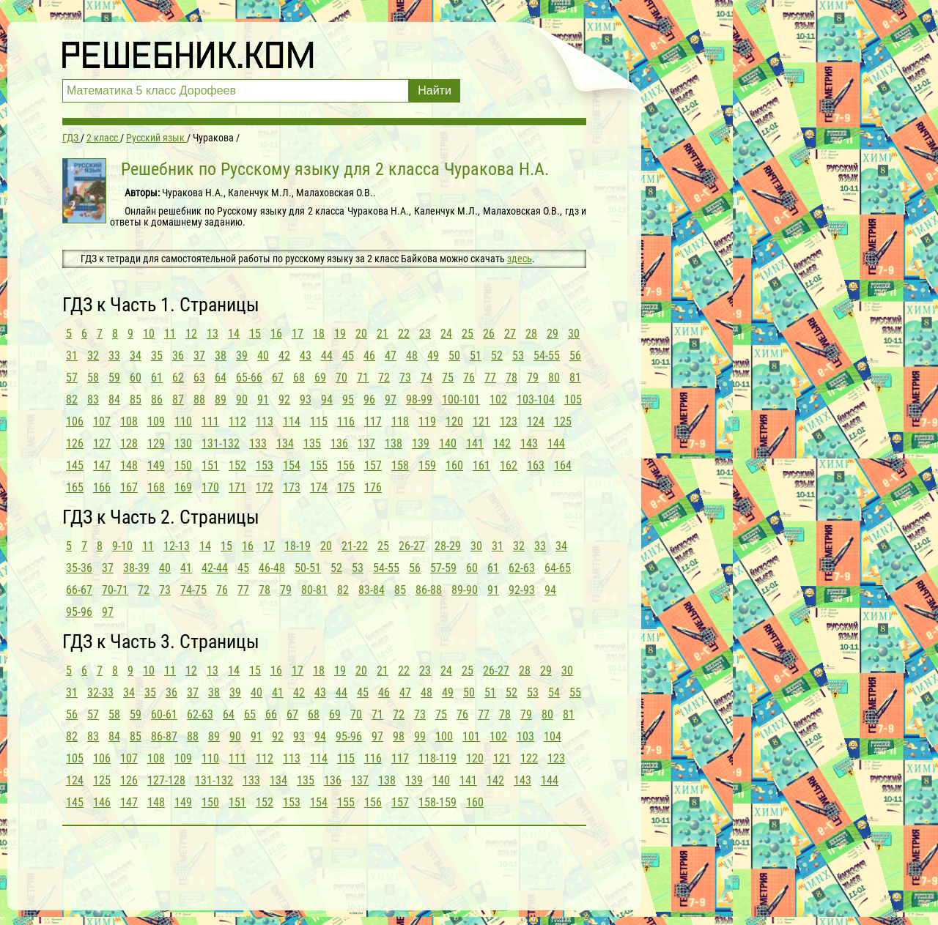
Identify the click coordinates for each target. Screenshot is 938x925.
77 (490, 378)
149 (156, 465)
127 (102, 443)
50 (454, 356)
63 (199, 378)
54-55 (546, 356)
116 (346, 421)
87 (178, 399)
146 (102, 802)
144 (556, 443)
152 (237, 465)
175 (346, 487)
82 (72, 399)
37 (199, 356)
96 (369, 399)
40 (263, 356)
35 (157, 356)
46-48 (272, 568)
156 (346, 465)
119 (427, 421)
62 (178, 378)
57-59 (443, 568)
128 (129, 443)
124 (535, 421)
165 (75, 487)
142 (502, 443)
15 (255, 334)
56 (575, 356)
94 (327, 399)
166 (102, 487)
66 (271, 714)
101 (471, 736)
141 (475, 443)
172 (264, 487)
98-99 (419, 399)
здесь (519, 258)
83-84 (371, 590)
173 (291, 487)
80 (554, 378)
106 (75, 421)
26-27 (412, 546)
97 (390, 399)
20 (361, 334)
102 (498, 399)
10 (149, 334)
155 (319, 465)
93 (305, 399)
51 (475, 356)
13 (212, 334)
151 (210, 465)
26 (489, 334)
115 (319, 421)
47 (390, 356)
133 (258, 443)
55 (575, 692)
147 (102, 465)
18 (319, 334)
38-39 (136, 568)
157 (373, 465)
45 (348, 356)
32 (93, 356)
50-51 (308, 568)
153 (264, 465)
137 (366, 443)
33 (114, 356)
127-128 (166, 780)
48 (412, 356)
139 (420, 443)
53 (518, 356)
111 (210, 421)
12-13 (176, 546)
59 (114, 378)
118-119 (437, 758)
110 (183, 421)
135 (312, 443)
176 (373, 487)
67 (278, 378)
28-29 (448, 546)
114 (291, 421)
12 (191, 334)
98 (399, 736)
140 (448, 443)
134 (285, 443)
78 (511, 378)
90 (242, 399)
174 (319, 487)
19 (340, 334)
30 (574, 334)
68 (299, 378)
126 (75, 443)
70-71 (115, 590)
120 (454, 421)
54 (554, 692)
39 (242, 356)
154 (291, 465)
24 (446, 334)
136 (339, 443)
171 (237, 487)
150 (183, 465)
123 (508, 421)
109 (156, 421)
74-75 (193, 590)
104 (552, 736)
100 (444, 736)
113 (264, 421)
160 (454, 465)
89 (220, 399)
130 (183, 443)
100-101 (461, 399)
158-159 (437, 802)
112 (237, 421)
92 (284, 399)
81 (575, 378)
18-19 (297, 546)
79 (533, 378)
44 (327, 356)
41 (186, 568)
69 (320, 378)
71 (363, 378)
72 (384, 378)
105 (573, 399)
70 (341, 378)
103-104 (536, 399)
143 (529, 443)
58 (93, 378)
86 (157, 399)
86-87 (164, 736)
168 (156, 487)
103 (525, 736)
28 (531, 334)
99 (420, 736)
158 (400, 465)
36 (178, 356)
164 (563, 465)
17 (297, 334)
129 (156, 443)
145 (75, 465)
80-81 (314, 590)
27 (510, 334)
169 (183, 487)
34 (135, 356)
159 (427, 465)
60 (135, 378)
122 (529, 758)
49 (433, 356)
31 (72, 356)
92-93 (522, 590)
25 (467, 334)
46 (369, 356)
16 (276, 334)
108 (129, 421)
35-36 (79, 568)
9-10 (122, 546)
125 (563, 421)
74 (426, 378)
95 (348, 399)
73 (405, 378)
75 (448, 378)
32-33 (100, 692)
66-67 (79, 590)
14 (234, 334)
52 (497, 356)
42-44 (215, 568)
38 (220, 356)
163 (535, 465)
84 (114, 399)
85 (135, 399)
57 (72, 378)
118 (400, 421)
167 (129, 487)
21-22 (354, 546)
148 (129, 465)
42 (284, 356)
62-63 (522, 568)
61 (157, 378)
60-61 (164, 714)
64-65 (557, 568)
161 (481, 465)
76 (469, 378)
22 (404, 334)
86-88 (429, 590)
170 (210, 487)
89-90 (464, 590)
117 (373, 421)
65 (250, 714)
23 (425, 334)
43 (305, 356)
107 (102, 421)
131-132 (221, 443)
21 (382, 334)
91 (263, 399)
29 (552, 334)
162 (508, 465)
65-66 (249, 378)
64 (220, 378)
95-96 (79, 612)
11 (170, 334)
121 (481, 421)
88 (199, 399)
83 (93, 399)
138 (393, 443)
